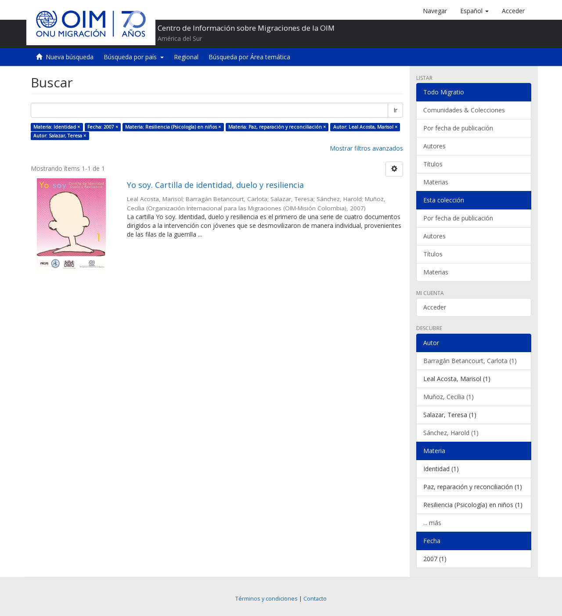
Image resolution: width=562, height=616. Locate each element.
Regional (186, 57)
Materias (435, 182)
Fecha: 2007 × (102, 127)
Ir (395, 110)
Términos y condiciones (266, 598)
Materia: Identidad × (56, 127)
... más (432, 523)
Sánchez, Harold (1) (451, 433)
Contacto (315, 598)
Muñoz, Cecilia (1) (448, 397)
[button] (474, 11)
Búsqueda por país (134, 57)
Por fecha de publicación (458, 128)
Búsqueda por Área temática (249, 57)
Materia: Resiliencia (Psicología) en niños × (173, 127)
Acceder (434, 307)
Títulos (433, 164)
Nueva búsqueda (70, 57)
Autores (434, 146)
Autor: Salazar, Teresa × (59, 136)
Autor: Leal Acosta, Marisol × (365, 127)
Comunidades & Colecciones (464, 110)
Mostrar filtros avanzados (366, 148)
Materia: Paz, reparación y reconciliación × (277, 127)
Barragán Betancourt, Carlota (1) (470, 361)
